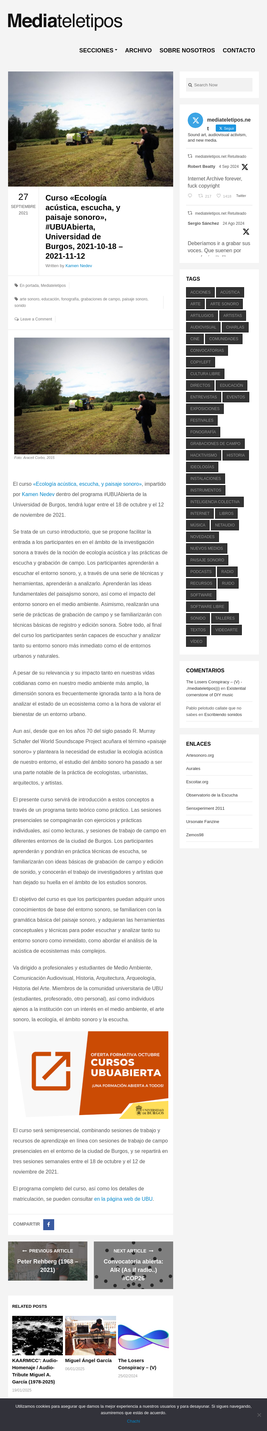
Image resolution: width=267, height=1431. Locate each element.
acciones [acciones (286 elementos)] (200, 292)
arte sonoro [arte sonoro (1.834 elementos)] (224, 304)
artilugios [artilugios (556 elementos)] (201, 315)
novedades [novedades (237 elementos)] (202, 537)
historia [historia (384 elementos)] (236, 455)
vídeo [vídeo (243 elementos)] (196, 641)
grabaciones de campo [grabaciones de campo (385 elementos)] (215, 443)
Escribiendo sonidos (223, 714)
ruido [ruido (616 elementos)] (228, 583)
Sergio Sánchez (203, 223)
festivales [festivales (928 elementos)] (201, 420)
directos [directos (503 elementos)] (200, 385)
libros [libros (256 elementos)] (226, 513)
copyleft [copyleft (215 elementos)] (200, 362)
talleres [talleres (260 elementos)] (225, 618)
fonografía (70, 299)
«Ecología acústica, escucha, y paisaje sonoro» (87, 484)
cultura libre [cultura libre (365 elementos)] (205, 374)
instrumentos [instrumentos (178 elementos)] (205, 490)
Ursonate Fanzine (202, 821)
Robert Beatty (201, 166)
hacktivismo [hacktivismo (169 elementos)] (203, 455)
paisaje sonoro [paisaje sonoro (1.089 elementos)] (207, 560)
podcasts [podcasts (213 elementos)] (201, 571)
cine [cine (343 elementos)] (195, 339)
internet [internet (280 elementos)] (200, 513)
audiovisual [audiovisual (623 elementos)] (203, 327)
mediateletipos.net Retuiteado (220, 156)
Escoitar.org (197, 781)
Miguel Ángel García (88, 1360)
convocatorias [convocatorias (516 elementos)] (207, 350)
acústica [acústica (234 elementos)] (230, 292)
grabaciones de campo (100, 299)
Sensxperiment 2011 (205, 808)
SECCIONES (96, 50)
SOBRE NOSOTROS (187, 50)
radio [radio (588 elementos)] (227, 571)
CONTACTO (239, 50)
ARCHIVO (138, 50)
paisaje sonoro (134, 299)
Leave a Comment (36, 319)
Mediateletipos (53, 285)
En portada (29, 285)
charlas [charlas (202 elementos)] (235, 327)
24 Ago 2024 (233, 223)
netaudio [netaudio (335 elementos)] (225, 525)
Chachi (133, 1421)
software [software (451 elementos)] (201, 595)
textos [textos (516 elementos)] (198, 630)
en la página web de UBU (123, 1199)
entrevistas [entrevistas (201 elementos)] (203, 397)
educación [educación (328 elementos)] (231, 385)
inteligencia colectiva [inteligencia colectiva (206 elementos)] (215, 502)
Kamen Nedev (78, 265)
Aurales (193, 768)
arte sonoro (29, 299)
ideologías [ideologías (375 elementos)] (202, 467)
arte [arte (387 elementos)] (195, 304)
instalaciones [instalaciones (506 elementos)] (205, 478)
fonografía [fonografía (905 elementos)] (203, 432)
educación (50, 299)
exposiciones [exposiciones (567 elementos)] (205, 409)
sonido (20, 305)
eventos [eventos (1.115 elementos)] (236, 397)
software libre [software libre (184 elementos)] (207, 606)
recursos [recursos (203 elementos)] (201, 583)
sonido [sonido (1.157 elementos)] (197, 618)
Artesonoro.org (200, 755)
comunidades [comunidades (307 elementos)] (223, 339)
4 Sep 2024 (229, 166)
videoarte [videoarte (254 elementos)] (226, 630)
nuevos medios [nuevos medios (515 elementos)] (206, 548)
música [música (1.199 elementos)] (197, 525)
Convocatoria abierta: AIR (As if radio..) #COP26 (133, 1270)
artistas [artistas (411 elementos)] (232, 315)
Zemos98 (194, 834)
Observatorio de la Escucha (212, 795)
